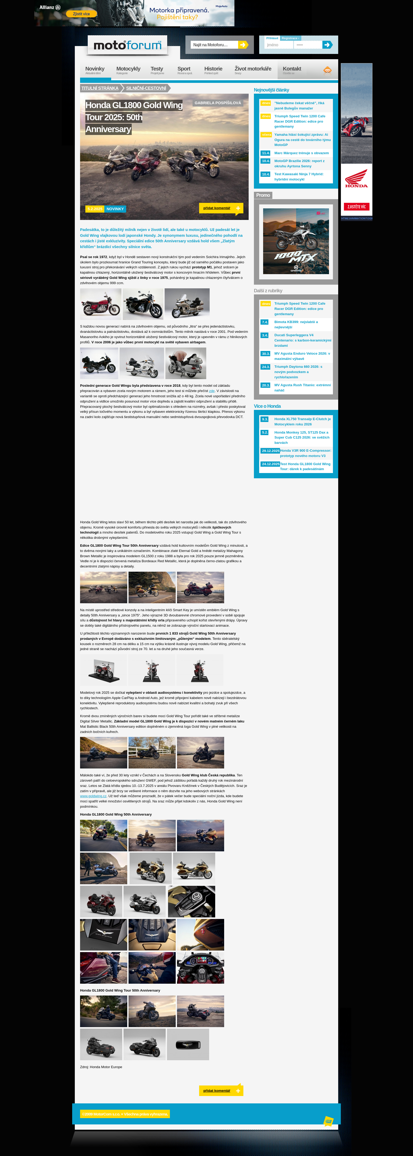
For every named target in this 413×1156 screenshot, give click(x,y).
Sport (188, 70)
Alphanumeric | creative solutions (329, 1122)
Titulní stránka (100, 88)
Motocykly (130, 70)
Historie (216, 70)
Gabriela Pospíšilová (218, 103)
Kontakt (295, 70)
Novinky (115, 209)
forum (127, 45)
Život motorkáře (256, 70)
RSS (323, 71)
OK (243, 45)
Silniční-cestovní (146, 88)
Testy (161, 70)
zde (212, 391)
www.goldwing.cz (93, 796)
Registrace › (290, 38)
